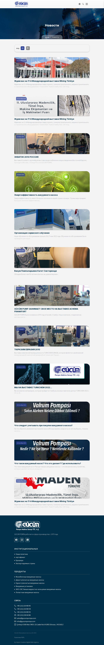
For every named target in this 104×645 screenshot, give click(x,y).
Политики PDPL (19, 637)
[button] (22, 48)
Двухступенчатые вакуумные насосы (30, 580)
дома (47, 37)
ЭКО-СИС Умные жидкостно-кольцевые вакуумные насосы (38, 589)
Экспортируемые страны (25, 563)
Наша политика (22, 554)
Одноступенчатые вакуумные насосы (30, 583)
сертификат (20, 557)
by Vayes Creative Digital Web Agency (26, 642)
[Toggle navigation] (87, 4)
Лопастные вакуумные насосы (27, 592)
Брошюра (19, 560)
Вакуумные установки (24, 586)
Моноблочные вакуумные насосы (28, 577)
